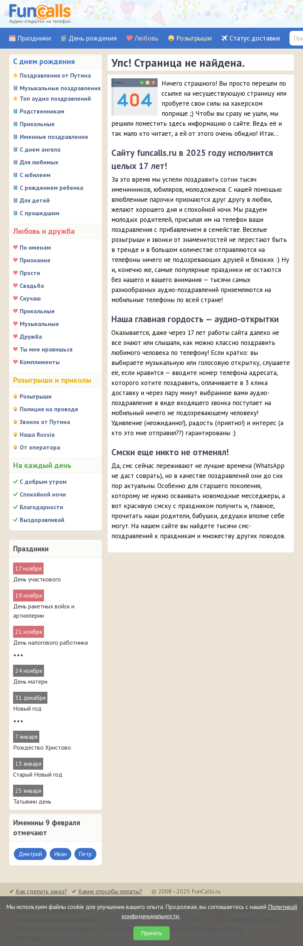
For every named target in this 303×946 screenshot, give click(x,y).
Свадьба (32, 285)
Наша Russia (37, 434)
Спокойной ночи (43, 494)
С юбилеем (35, 175)
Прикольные (37, 124)
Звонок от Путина (45, 422)
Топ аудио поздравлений (55, 98)
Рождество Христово (42, 747)
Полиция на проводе (49, 409)
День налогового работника (50, 642)
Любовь (146, 38)
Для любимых (39, 162)
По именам (35, 247)
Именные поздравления (54, 136)
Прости (30, 273)
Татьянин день (32, 801)
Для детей (35, 200)
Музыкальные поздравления (60, 88)
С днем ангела (40, 149)
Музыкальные (39, 324)
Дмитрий (30, 854)
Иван (60, 854)
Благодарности (41, 507)
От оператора (40, 447)
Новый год (27, 708)
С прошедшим (39, 213)
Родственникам (42, 111)
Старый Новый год (37, 774)
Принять (151, 933)
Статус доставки (254, 38)
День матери (30, 681)
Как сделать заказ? (41, 891)
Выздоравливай (42, 520)
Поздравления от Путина (55, 75)
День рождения (93, 38)
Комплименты (40, 362)
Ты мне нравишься (46, 349)
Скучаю (30, 298)
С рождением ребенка (51, 187)
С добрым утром (43, 481)
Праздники (34, 38)
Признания (35, 260)
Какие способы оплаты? (110, 891)
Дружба (31, 336)
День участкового (37, 579)
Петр (85, 854)
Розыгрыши (194, 38)
